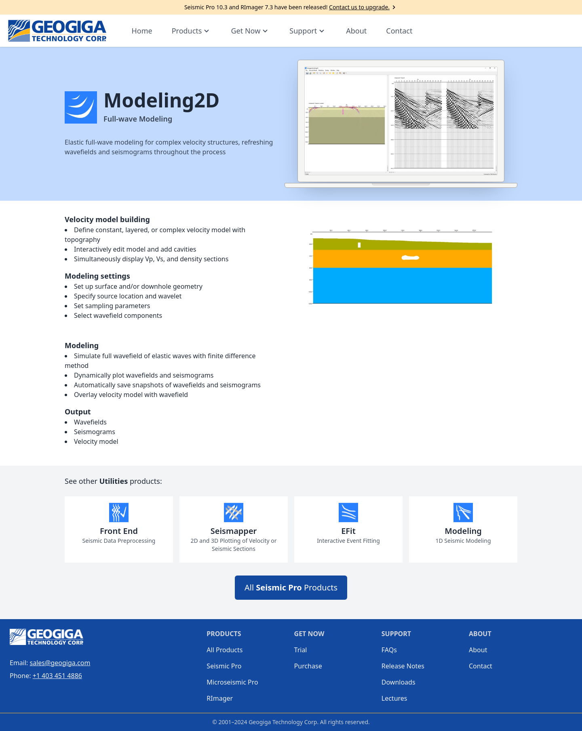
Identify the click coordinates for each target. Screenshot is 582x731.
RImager (220, 698)
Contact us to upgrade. (363, 7)
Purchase (308, 666)
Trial (300, 649)
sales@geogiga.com (60, 662)
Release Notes (403, 666)
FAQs (389, 649)
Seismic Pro (224, 666)
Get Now (250, 31)
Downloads (398, 682)
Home (141, 31)
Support (308, 31)
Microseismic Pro (229, 682)
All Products (291, 587)
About (356, 31)
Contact (399, 31)
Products (192, 31)
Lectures (394, 698)
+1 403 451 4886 (57, 675)
